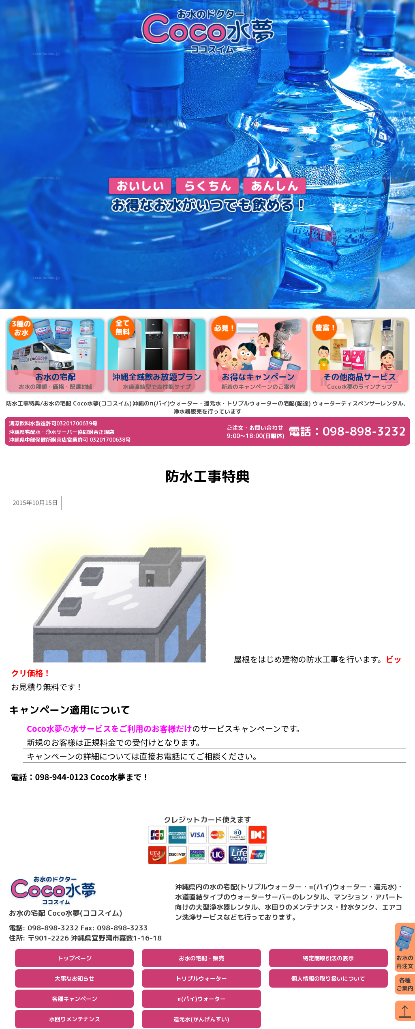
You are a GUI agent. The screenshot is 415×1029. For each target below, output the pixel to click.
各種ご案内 (404, 984)
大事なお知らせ (74, 979)
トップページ (75, 959)
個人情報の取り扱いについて (328, 979)
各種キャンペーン (74, 999)
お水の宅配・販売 (201, 959)
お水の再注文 (405, 947)
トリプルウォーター (201, 979)
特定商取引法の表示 (328, 959)
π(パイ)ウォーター (201, 999)
